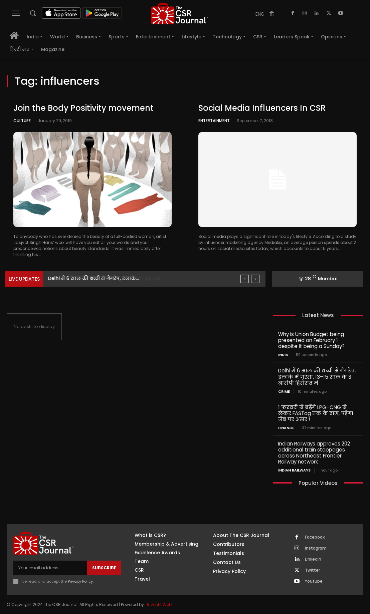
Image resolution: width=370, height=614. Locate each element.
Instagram (316, 548)
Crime (284, 391)
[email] (50, 567)
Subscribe (104, 567)
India (283, 354)
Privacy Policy (80, 581)
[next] (255, 279)
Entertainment (214, 120)
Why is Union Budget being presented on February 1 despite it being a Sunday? (311, 340)
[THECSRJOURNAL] (180, 13)
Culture (22, 120)
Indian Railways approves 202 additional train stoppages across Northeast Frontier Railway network (314, 452)
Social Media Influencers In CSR (262, 107)
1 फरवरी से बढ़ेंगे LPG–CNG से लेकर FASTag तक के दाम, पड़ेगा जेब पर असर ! (315, 412)
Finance (286, 427)
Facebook (315, 537)
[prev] (244, 279)
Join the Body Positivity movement (83, 107)
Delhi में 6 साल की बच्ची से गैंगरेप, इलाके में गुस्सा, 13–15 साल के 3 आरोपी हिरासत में (317, 376)
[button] (33, 13)
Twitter (312, 570)
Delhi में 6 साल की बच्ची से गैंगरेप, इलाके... (93, 278)
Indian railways (294, 470)
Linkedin (313, 559)
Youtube (314, 581)
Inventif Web (159, 604)
